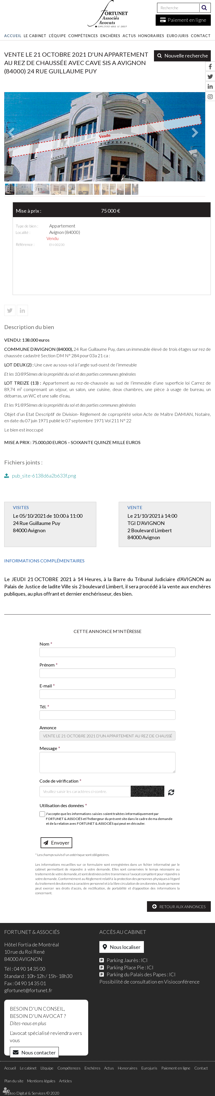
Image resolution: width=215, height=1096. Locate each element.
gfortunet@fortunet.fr (28, 990)
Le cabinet (35, 35)
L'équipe (57, 35)
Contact (201, 35)
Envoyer (60, 843)
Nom (44, 643)
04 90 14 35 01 (30, 983)
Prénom (47, 664)
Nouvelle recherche (186, 55)
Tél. (42, 706)
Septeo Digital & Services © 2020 (31, 1093)
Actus (129, 35)
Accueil (13, 35)
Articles (65, 1080)
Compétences (83, 35)
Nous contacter (38, 1052)
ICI (144, 960)
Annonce (47, 727)
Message (48, 748)
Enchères (110, 35)
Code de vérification (58, 780)
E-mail (45, 685)
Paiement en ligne (187, 20)
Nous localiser (125, 947)
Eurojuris (178, 35)
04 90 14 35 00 (29, 969)
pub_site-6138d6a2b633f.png (44, 476)
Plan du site (14, 1080)
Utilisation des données (61, 805)
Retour (167, 906)
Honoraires (151, 35)
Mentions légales (41, 1080)
